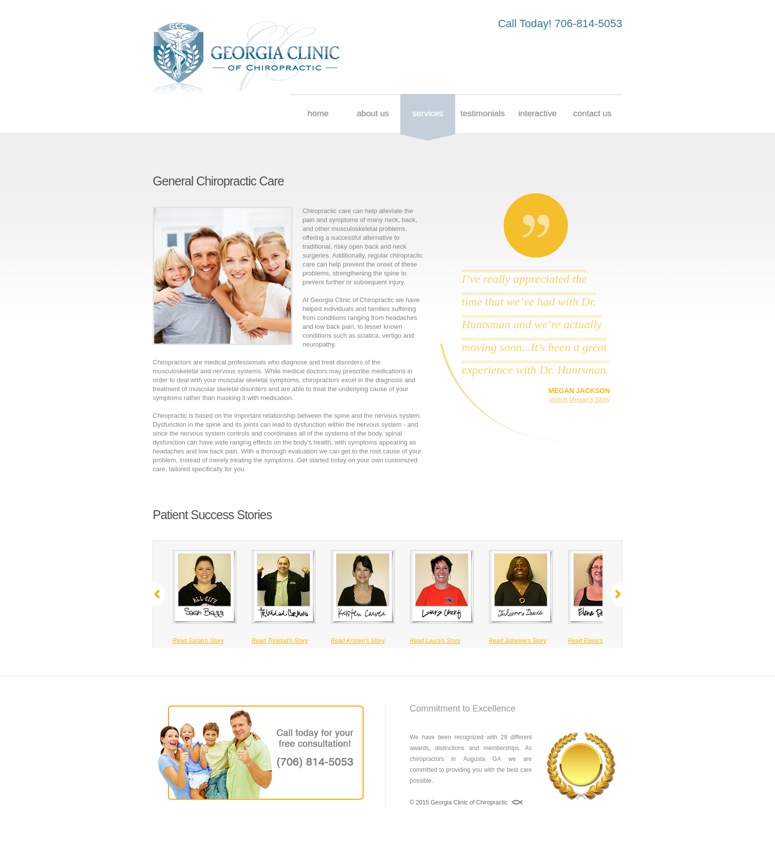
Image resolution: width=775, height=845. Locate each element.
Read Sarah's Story (198, 640)
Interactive (537, 113)
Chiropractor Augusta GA (246, 57)
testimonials (483, 113)
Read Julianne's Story (517, 640)
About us (373, 113)
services (427, 113)
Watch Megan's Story (579, 399)
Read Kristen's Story (358, 640)
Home (318, 113)
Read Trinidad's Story (280, 640)
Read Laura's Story (435, 640)
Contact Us (592, 113)
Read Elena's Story (593, 640)
